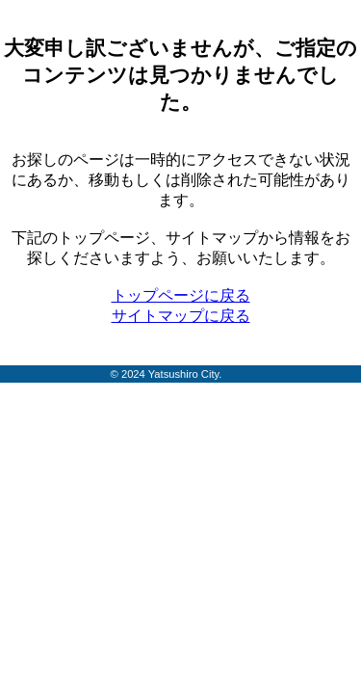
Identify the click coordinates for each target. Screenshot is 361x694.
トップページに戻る (181, 295)
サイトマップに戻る (181, 315)
